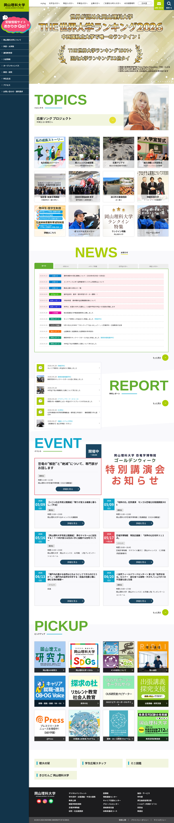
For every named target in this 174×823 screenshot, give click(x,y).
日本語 (144, 3)
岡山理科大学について (12, 39)
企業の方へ (95, 3)
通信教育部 (7, 52)
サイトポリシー (160, 820)
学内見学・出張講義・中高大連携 (82, 796)
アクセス (6, 85)
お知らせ (66, 266)
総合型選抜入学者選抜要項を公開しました (78, 313)
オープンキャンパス (11, 65)
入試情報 (6, 59)
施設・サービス (143, 793)
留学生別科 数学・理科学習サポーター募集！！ (81, 294)
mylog (43, 3)
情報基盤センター (110, 796)
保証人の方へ (68, 3)
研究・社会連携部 (76, 811)
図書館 (105, 793)
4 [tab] (161, 82)
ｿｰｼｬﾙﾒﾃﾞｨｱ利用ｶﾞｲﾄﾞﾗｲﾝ (147, 804)
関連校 (140, 811)
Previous (152, 81)
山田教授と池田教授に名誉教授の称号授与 (78, 331)
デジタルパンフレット (78, 793)
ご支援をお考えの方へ (112, 3)
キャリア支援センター (112, 800)
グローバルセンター (111, 804)
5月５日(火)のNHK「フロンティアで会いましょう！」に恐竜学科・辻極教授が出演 (93, 325)
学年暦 (140, 796)
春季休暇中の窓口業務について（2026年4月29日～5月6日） (85, 276)
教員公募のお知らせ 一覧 (72, 288)
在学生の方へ (54, 3)
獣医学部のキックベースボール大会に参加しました (89, 337)
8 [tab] (169, 82)
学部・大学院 (8, 46)
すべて (44, 266)
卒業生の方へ (82, 3)
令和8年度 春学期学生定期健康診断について (80, 300)
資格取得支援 (108, 807)
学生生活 (6, 78)
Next (172, 81)
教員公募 (72, 800)
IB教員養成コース (110, 811)
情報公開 (122, 820)
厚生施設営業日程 (144, 800)
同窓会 (140, 807)
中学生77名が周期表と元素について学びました (80, 344)
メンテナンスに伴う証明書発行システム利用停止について (84, 282)
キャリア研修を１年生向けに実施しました (83, 319)
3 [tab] (158, 82)
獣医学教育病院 (75, 804)
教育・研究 (7, 72)
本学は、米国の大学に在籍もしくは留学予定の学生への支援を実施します (89, 307)
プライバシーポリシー (140, 820)
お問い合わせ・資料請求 (13, 91)
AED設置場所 (129, 3)
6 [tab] (165, 82)
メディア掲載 (93, 266)
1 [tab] (154, 82)
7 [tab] (167, 82)
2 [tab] (156, 82)
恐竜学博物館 (74, 807)
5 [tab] (163, 82)
